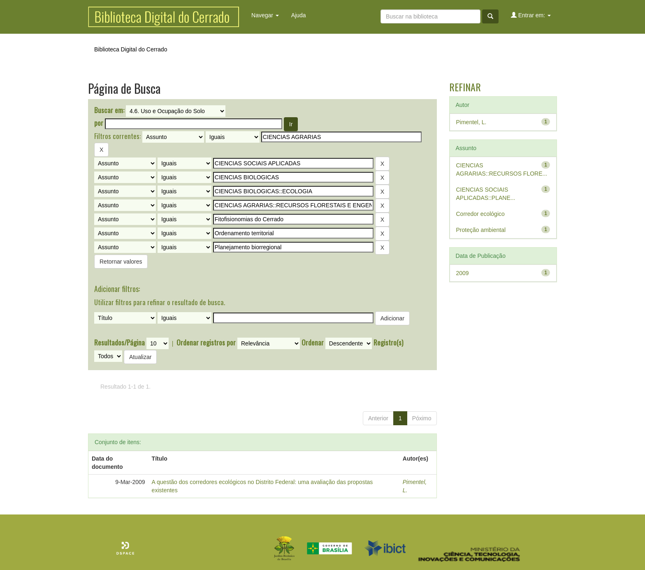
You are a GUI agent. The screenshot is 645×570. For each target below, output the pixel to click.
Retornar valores (121, 261)
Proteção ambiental (481, 230)
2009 (462, 273)
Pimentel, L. (471, 122)
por (98, 123)
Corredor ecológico (480, 214)
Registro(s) (388, 343)
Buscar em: (109, 110)
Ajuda (298, 15)
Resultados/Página (119, 343)
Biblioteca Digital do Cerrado (130, 49)
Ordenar (313, 343)
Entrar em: (531, 15)
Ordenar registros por (206, 343)
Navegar (265, 15)
